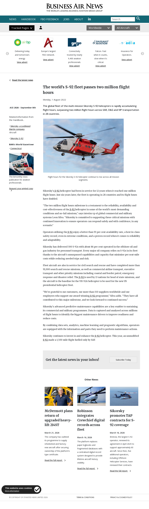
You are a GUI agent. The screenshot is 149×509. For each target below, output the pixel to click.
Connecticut (16, 148)
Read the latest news (21, 80)
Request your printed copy (21, 189)
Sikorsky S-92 (16, 138)
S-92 (57, 191)
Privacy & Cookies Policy (121, 497)
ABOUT (78, 19)
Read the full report (55, 460)
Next (142, 53)
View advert (22, 62)
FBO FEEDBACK (50, 19)
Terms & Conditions (85, 497)
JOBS (66, 19)
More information (12, 491)
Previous (7, 53)
